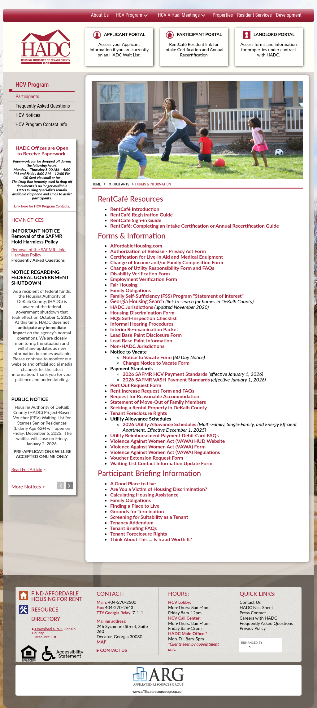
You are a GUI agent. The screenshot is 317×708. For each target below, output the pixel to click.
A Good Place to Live (133, 483)
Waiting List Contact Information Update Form (161, 463)
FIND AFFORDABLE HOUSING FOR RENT (56, 596)
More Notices (26, 486)
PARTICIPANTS (118, 184)
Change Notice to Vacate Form (156, 363)
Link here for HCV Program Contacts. (42, 206)
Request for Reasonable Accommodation (154, 396)
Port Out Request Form (135, 385)
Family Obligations (130, 290)
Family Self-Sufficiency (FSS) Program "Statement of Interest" (177, 296)
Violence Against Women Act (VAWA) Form (158, 446)
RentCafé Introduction (134, 209)
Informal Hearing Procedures (141, 324)
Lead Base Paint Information (141, 340)
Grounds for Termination (137, 511)
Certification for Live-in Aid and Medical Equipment (166, 257)
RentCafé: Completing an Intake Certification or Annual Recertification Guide (194, 226)
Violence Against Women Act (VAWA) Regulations (165, 452)
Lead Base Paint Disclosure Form (146, 335)
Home (96, 184)
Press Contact (253, 612)
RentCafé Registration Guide (141, 214)
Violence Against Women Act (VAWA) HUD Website (167, 441)
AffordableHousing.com (136, 245)
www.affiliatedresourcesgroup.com (158, 691)
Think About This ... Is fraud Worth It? (151, 539)
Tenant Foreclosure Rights (138, 413)
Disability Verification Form (140, 273)
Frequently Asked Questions (42, 106)
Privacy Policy (253, 628)
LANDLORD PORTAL (269, 47)
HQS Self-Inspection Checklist (143, 318)
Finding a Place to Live (134, 506)
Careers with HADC (258, 618)
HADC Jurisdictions (131, 307)
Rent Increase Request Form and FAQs (152, 391)
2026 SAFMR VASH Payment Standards (166, 379)
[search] (253, 642)
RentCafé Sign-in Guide (135, 220)
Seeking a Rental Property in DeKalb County (158, 407)
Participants (27, 97)
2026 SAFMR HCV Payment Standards (165, 374)
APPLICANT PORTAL (119, 44)
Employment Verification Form (143, 279)
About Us (100, 15)
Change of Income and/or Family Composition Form (166, 262)
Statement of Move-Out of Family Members (158, 402)
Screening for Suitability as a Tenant (149, 517)
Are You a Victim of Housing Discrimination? (158, 489)
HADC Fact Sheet (256, 607)
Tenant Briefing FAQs (133, 528)
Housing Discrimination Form (142, 312)
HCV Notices (27, 115)
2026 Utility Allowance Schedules (159, 424)
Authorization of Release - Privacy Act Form (158, 251)
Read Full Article (26, 469)
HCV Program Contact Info (41, 124)
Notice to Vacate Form (148, 357)
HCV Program (132, 15)
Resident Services (254, 15)
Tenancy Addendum (132, 522)
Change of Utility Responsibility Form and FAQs (162, 268)
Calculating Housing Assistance (144, 494)
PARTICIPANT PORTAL (194, 44)
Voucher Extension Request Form (146, 458)
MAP (101, 641)
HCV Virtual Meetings (182, 15)
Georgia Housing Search (137, 301)
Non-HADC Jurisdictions (137, 346)
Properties (223, 15)
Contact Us (250, 602)
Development (289, 15)
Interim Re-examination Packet (144, 329)
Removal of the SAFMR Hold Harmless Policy (38, 252)
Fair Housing (124, 284)
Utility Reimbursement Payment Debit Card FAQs (164, 435)
